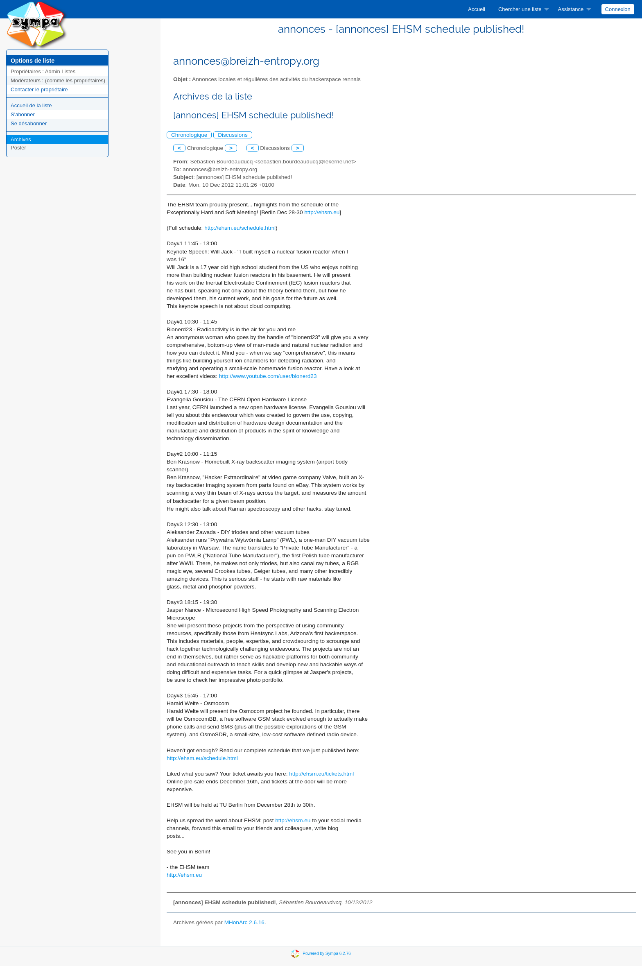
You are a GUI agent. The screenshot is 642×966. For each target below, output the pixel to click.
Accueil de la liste (31, 105)
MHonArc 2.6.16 (244, 922)
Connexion (618, 9)
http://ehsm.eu (321, 212)
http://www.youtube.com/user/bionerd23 (268, 376)
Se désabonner (29, 123)
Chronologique (189, 135)
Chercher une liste (520, 9)
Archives (21, 139)
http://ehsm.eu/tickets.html (321, 774)
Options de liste (32, 60)
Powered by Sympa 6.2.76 (326, 953)
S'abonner (23, 114)
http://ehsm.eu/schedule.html (240, 228)
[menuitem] (476, 9)
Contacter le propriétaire (39, 89)
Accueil (476, 9)
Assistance (570, 9)
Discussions (233, 135)
